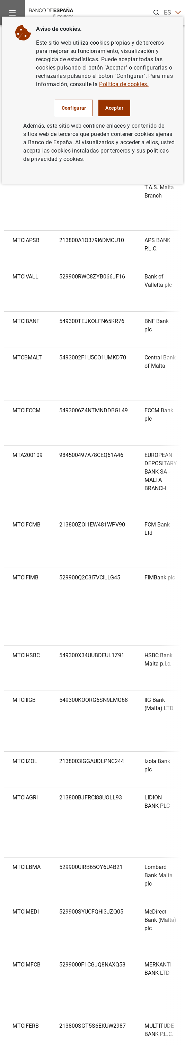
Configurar (74, 108)
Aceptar (114, 108)
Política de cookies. (123, 84)
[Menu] (12, 12)
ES (172, 13)
